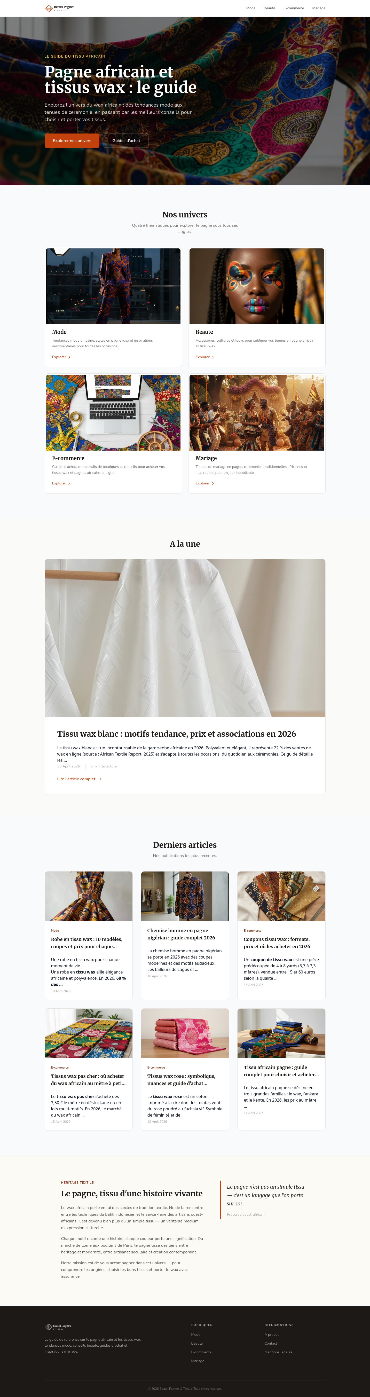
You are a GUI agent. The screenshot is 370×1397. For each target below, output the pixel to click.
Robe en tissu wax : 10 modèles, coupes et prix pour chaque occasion (87, 948)
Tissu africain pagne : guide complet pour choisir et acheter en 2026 (279, 1076)
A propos (272, 1334)
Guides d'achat (126, 141)
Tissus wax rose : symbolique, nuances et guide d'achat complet (181, 1085)
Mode (251, 8)
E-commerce (294, 8)
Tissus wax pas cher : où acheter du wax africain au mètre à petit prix (87, 1085)
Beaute (269, 8)
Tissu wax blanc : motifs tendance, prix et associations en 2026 (176, 735)
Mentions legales (278, 1352)
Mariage (318, 8)
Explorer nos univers (72, 141)
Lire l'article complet (79, 780)
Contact (271, 1343)
